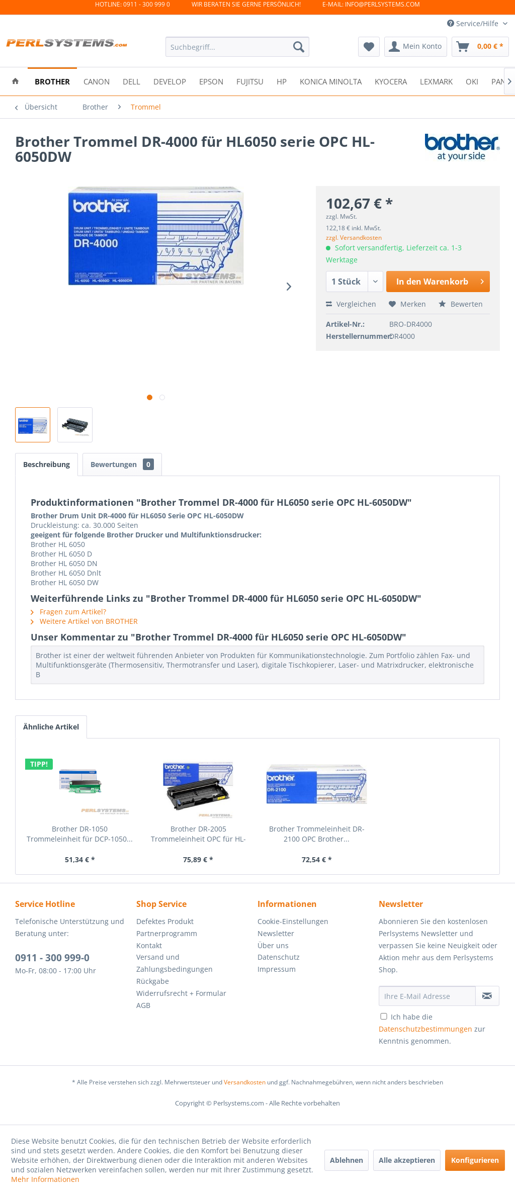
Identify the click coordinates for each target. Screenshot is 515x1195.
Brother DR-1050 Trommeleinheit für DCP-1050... (80, 834)
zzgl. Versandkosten (354, 237)
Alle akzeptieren (407, 1160)
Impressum (277, 969)
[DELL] (131, 80)
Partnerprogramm (166, 933)
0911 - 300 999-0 (52, 957)
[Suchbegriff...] (237, 47)
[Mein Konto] (415, 47)
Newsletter (276, 933)
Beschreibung (46, 464)
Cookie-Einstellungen (293, 921)
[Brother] (52, 80)
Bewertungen (122, 464)
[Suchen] (298, 47)
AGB (143, 1005)
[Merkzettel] (369, 47)
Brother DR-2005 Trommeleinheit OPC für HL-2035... (198, 834)
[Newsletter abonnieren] (487, 996)
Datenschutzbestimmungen (425, 1029)
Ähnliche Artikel (51, 726)
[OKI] (472, 80)
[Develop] (170, 80)
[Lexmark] (436, 80)
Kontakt (149, 945)
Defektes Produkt (165, 921)
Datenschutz (279, 957)
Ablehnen (346, 1160)
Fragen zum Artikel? (68, 611)
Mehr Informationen (45, 1179)
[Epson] (211, 80)
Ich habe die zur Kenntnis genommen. (432, 1029)
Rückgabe (152, 981)
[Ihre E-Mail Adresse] (427, 996)
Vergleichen (351, 304)
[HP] (281, 80)
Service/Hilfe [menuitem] (473, 23)
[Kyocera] (390, 80)
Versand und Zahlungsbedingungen (174, 963)
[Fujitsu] (250, 80)
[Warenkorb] (480, 47)
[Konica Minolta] (330, 80)
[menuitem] (237, 47)
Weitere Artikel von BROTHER (84, 621)
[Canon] (96, 80)
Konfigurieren (475, 1160)
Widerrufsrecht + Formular (181, 993)
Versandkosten (245, 1082)
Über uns (273, 945)
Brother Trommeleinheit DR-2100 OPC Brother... (317, 834)
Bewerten (461, 304)
